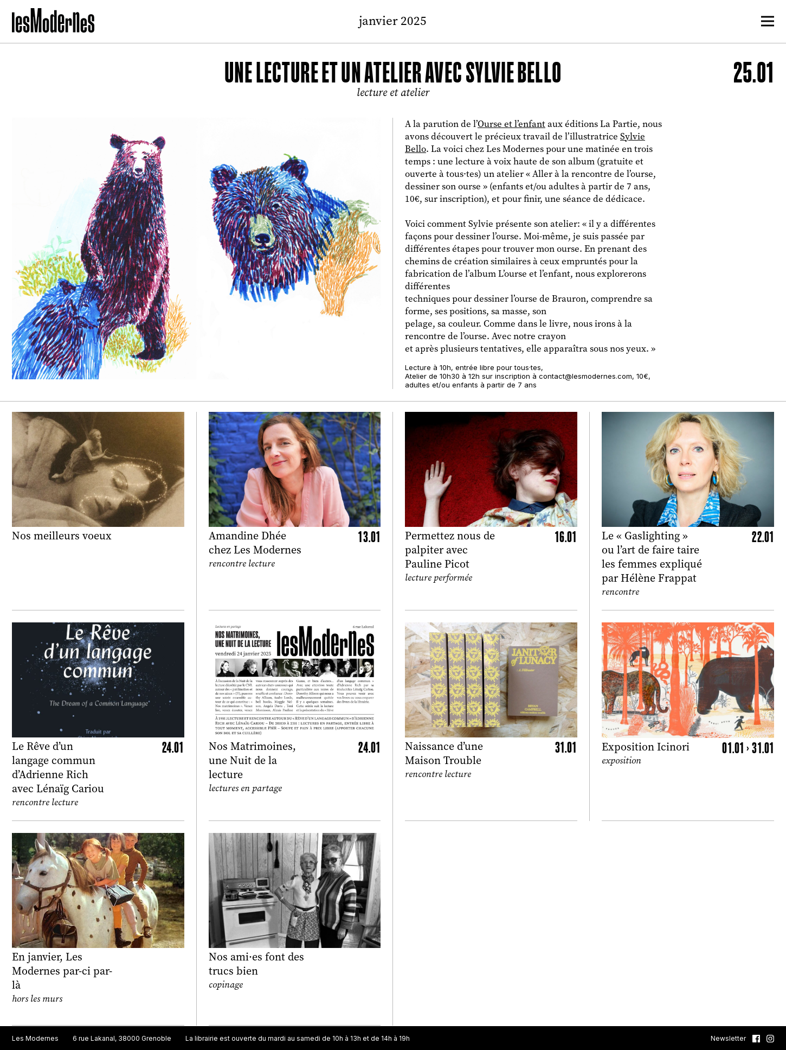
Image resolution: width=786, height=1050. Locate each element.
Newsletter (728, 1038)
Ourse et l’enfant (511, 124)
